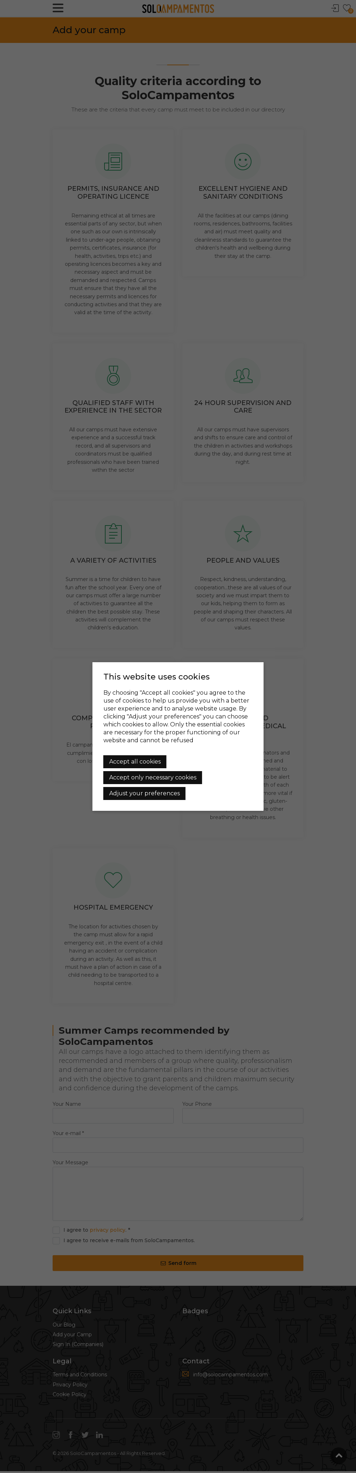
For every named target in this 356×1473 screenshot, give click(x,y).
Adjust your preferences (144, 793)
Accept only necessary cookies (152, 777)
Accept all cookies (135, 761)
